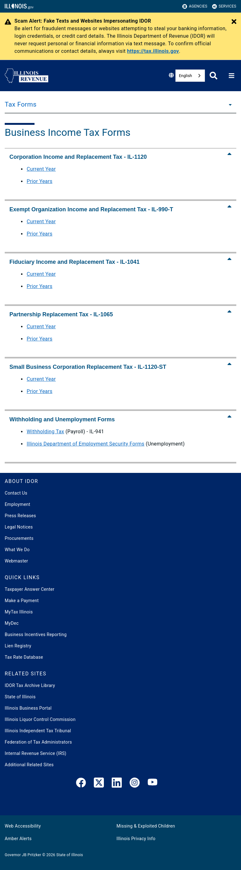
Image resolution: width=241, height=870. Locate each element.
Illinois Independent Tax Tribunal (38, 730)
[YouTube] (152, 784)
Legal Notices (19, 526)
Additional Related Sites (29, 764)
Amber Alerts (18, 838)
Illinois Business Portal (28, 708)
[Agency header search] (213, 76)
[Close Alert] (234, 22)
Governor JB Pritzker (23, 855)
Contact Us (16, 493)
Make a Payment (22, 600)
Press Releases (20, 515)
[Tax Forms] (228, 104)
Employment (17, 504)
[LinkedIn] (117, 784)
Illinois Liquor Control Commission (40, 719)
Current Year (41, 169)
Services (224, 6)
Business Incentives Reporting (36, 634)
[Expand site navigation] (231, 75)
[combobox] (190, 75)
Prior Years (39, 181)
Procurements (19, 538)
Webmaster (16, 560)
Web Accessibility (23, 825)
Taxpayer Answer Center (29, 589)
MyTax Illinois (19, 611)
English (185, 75)
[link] (81, 784)
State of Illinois (20, 696)
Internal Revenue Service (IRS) (36, 753)
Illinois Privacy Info (135, 838)
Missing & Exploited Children (145, 825)
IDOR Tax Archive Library (30, 685)
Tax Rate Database (24, 657)
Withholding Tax (45, 432)
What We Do (17, 549)
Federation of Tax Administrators (38, 742)
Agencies (194, 6)
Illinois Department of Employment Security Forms (85, 444)
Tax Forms (21, 104)
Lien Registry (18, 645)
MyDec (12, 623)
